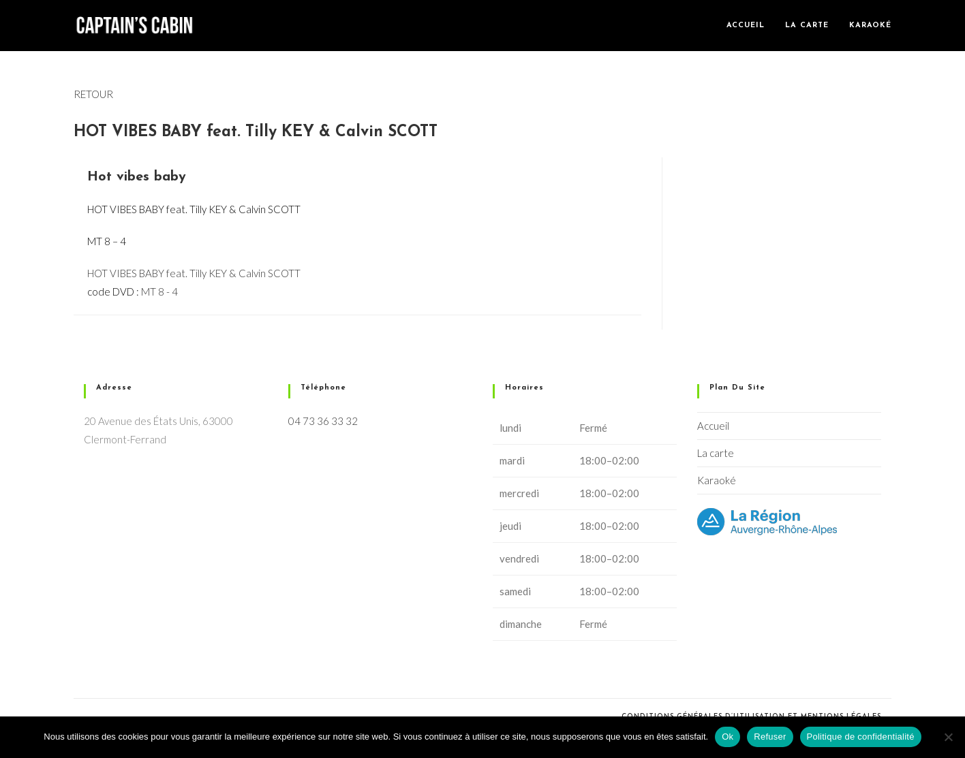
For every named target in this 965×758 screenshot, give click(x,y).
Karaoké (716, 480)
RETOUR (93, 94)
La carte (715, 453)
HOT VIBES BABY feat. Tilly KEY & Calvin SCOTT (194, 273)
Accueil (713, 426)
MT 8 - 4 (159, 291)
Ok (727, 736)
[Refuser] (948, 737)
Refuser (770, 736)
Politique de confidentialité (861, 736)
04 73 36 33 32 (323, 421)
